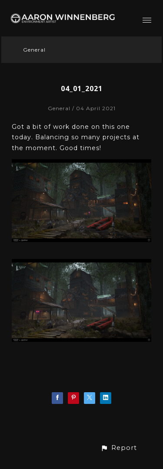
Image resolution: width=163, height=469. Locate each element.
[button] (118, 448)
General (34, 49)
